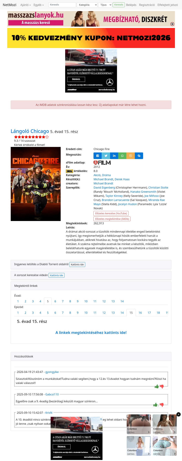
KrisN (48, 413)
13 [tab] (113, 301)
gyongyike (52, 372)
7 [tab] (62, 301)
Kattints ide (77, 264)
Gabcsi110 (52, 394)
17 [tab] (149, 313)
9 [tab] (77, 301)
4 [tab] (40, 301)
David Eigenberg (104, 187)
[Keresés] (62, 4)
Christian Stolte (158, 187)
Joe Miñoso (151, 196)
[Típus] (105, 4)
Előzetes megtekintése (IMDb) (112, 218)
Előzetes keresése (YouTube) (111, 213)
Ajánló (24, 5)
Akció (97, 175)
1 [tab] (18, 301)
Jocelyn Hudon (127, 204)
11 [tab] (94, 301)
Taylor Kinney (114, 196)
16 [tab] (140, 313)
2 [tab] (25, 301)
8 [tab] (70, 301)
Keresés (118, 4)
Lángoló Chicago (30, 131)
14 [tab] (122, 301)
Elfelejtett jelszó (168, 5)
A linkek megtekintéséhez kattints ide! (91, 332)
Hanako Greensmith (143, 192)
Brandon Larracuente (115, 200)
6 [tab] (55, 301)
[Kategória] (87, 4)
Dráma (106, 175)
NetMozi (9, 4)
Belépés (131, 5)
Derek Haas (122, 179)
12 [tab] (104, 301)
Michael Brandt (103, 179)
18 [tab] (158, 313)
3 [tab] (33, 301)
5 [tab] (48, 301)
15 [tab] (131, 313)
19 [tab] (167, 313)
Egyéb (37, 5)
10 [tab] (85, 301)
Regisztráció (147, 5)
